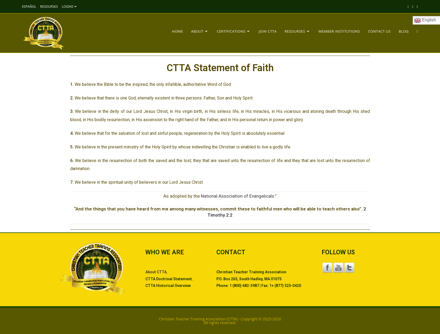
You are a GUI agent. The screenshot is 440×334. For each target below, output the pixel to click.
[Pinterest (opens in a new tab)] (416, 6)
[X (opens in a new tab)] (408, 6)
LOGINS (70, 6)
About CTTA (156, 272)
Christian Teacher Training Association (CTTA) (198, 318)
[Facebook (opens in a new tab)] (413, 6)
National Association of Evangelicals (237, 196)
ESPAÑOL (29, 6)
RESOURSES (49, 6)
